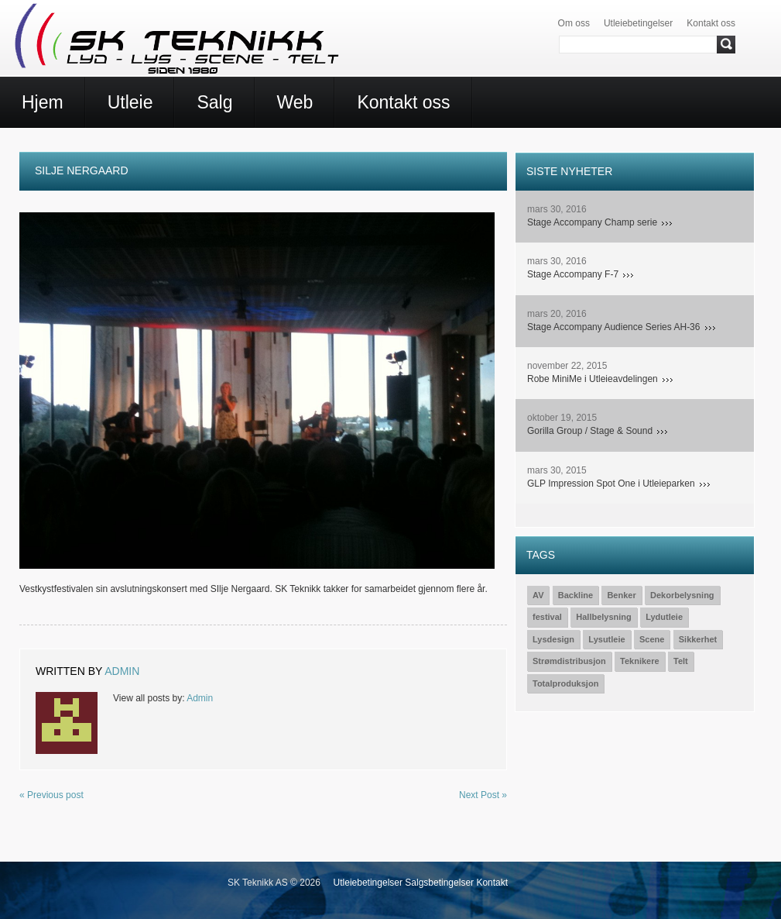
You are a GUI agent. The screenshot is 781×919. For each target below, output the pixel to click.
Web (295, 102)
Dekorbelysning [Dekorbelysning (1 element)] (682, 595)
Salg (214, 102)
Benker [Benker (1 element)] (621, 595)
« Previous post (51, 795)
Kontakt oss (711, 23)
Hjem (42, 102)
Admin (121, 671)
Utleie (130, 102)
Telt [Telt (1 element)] (680, 661)
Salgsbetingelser (439, 882)
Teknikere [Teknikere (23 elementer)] (639, 661)
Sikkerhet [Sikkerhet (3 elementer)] (698, 639)
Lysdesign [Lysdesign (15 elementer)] (553, 639)
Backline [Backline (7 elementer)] (575, 595)
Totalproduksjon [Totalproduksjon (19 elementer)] (565, 683)
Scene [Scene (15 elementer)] (651, 639)
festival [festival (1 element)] (547, 616)
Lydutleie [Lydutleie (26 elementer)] (664, 616)
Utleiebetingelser (638, 23)
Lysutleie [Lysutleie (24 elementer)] (606, 639)
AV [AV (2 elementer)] (538, 595)
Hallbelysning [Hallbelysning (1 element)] (604, 616)
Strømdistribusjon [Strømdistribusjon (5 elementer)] (569, 661)
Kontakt (492, 882)
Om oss (574, 23)
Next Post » (483, 795)
